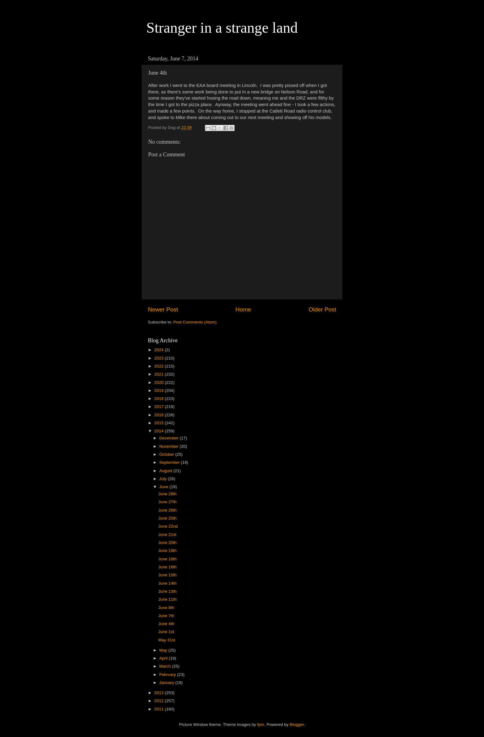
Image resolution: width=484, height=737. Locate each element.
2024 (159, 350)
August (166, 470)
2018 (159, 398)
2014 (159, 431)
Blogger (297, 724)
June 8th (166, 607)
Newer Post (163, 309)
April (164, 658)
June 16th (167, 567)
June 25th (167, 518)
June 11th (167, 599)
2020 (159, 382)
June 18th (167, 559)
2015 (159, 423)
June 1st (166, 631)
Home (243, 309)
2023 (159, 358)
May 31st (166, 640)
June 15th (167, 575)
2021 (159, 374)
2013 (159, 692)
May (163, 650)
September (170, 462)
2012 (159, 700)
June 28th (167, 494)
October (167, 454)
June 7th (166, 615)
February (168, 674)
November (169, 446)
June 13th (167, 591)
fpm (260, 724)
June (164, 486)
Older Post (322, 309)
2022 (159, 366)
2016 (159, 415)
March (165, 666)
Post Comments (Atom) (195, 322)
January (167, 682)
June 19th (167, 550)
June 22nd (168, 526)
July (163, 478)
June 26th (167, 510)
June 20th (167, 542)
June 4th (166, 623)
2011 (159, 709)
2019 (159, 390)
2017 (159, 406)
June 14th (167, 583)
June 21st (167, 534)
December (169, 438)
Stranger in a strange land (222, 27)
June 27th (167, 502)
